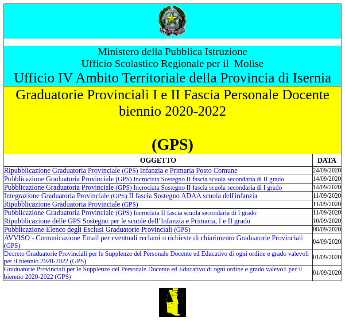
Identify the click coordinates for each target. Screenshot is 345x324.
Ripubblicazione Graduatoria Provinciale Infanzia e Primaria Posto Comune (120, 170)
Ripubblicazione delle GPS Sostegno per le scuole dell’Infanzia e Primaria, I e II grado (127, 221)
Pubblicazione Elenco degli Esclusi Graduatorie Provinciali (97, 229)
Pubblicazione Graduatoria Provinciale (144, 179)
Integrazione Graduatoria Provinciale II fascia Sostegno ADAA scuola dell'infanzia (130, 195)
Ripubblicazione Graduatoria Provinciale (71, 204)
